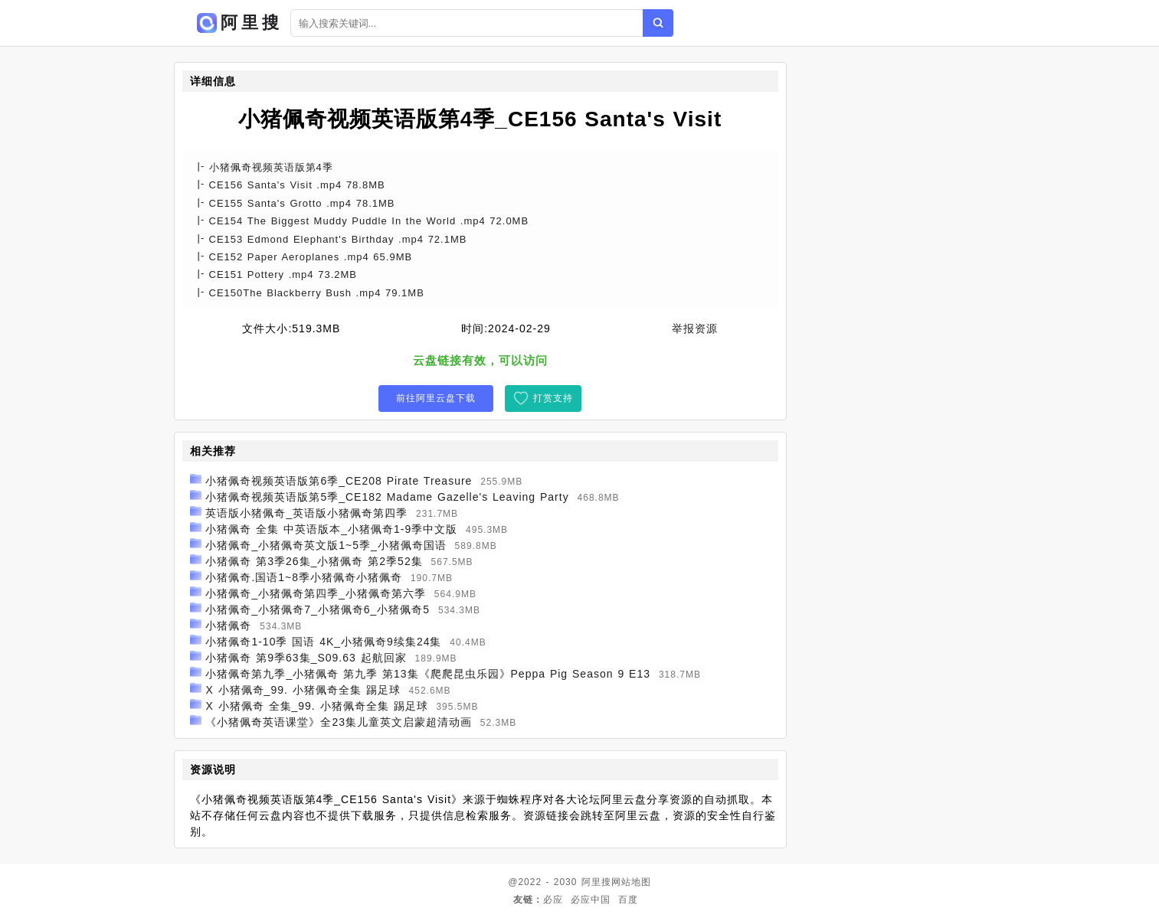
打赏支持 (553, 398)
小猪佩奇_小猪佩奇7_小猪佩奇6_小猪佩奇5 (317, 609)
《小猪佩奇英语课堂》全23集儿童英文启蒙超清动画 (338, 722)
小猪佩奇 (228, 625)
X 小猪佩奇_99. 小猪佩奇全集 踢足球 (302, 690)
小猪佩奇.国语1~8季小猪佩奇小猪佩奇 (303, 577)
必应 (553, 899)
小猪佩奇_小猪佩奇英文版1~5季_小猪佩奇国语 (325, 545)
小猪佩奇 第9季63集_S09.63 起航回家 (305, 658)
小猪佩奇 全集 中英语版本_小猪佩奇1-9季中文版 (331, 529)
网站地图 (631, 882)
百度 (628, 899)
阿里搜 (596, 882)
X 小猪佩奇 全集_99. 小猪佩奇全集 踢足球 (316, 706)
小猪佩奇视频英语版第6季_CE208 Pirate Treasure (338, 481)
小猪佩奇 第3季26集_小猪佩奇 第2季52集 (313, 561)
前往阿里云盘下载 (436, 398)
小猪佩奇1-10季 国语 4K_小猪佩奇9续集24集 (323, 641)
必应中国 (591, 899)
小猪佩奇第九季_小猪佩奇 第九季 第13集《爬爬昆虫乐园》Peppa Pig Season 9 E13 (427, 674)
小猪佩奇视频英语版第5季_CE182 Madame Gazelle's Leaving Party (386, 497)
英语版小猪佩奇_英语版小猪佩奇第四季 (306, 513)
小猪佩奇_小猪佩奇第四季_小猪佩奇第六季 (315, 593)
